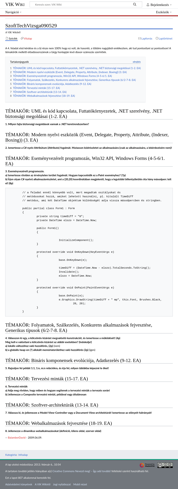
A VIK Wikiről (42, 484)
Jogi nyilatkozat (62, 484)
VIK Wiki (15, 4)
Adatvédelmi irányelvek (18, 484)
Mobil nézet (80, 484)
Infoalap (23, 454)
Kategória (10, 454)
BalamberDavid (17, 437)
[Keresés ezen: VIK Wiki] (86, 4)
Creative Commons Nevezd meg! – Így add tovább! (81, 471)
